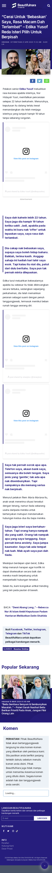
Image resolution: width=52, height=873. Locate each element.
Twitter (28, 629)
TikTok (26, 633)
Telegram (11, 633)
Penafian (5, 843)
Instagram (39, 629)
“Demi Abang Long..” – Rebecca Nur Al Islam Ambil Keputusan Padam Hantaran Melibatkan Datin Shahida (27, 611)
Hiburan (5, 42)
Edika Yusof (26, 88)
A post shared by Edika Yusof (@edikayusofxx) (25, 191)
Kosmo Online (21, 648)
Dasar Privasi (7, 848)
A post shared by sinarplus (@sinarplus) (25, 377)
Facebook (17, 629)
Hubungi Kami (8, 846)
